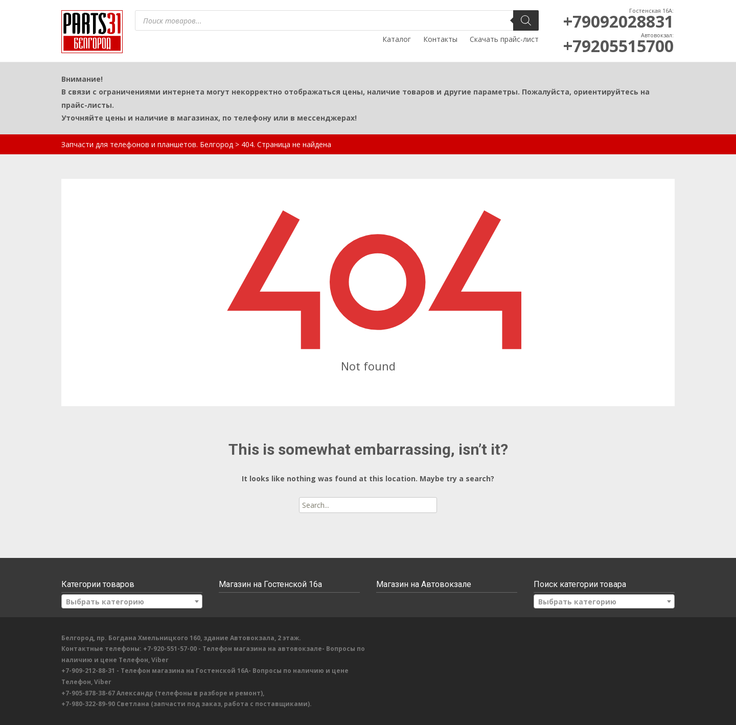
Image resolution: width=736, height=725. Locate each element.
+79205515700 (618, 46)
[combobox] (131, 601)
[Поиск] (526, 20)
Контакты (440, 39)
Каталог (396, 39)
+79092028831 (618, 21)
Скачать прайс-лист (504, 39)
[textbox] (132, 602)
